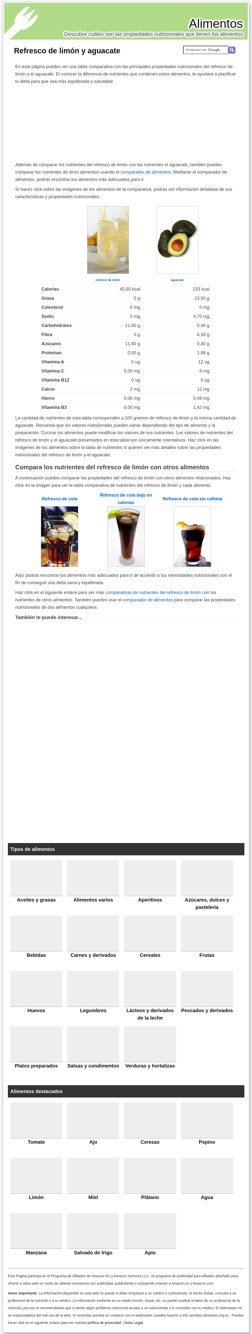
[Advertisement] (126, 122)
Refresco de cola (59, 498)
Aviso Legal (134, 1323)
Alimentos (216, 23)
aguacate (177, 280)
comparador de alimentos (146, 172)
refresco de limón (107, 280)
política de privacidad (104, 1323)
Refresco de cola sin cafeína (192, 498)
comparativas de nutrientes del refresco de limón (153, 592)
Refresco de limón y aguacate (67, 50)
